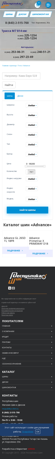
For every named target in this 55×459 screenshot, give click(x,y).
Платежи (6, 342)
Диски (22, 14)
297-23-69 (23, 57)
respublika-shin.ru (10, 408)
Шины (9, 14)
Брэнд (9, 154)
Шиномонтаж (40, 14)
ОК (37, 431)
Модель (10, 198)
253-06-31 (14, 52)
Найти (9, 85)
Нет (31, 171)
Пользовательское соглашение (12, 310)
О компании (8, 331)
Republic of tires (27, 278)
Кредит (5, 337)
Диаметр (11, 124)
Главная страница (9, 65)
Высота (10, 114)
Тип (8, 144)
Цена (9, 163)
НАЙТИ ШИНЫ (28, 210)
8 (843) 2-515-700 (17, 23)
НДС (4, 358)
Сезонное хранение (11, 364)
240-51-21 (40, 52)
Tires (20, 65)
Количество (12, 171)
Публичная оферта (8, 313)
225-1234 (27, 35)
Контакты (7, 347)
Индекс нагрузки (14, 178)
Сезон (9, 134)
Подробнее (13, 250)
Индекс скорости (11, 190)
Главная (6, 326)
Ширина (10, 105)
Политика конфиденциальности (12, 308)
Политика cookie (7, 315)
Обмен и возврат (10, 353)
